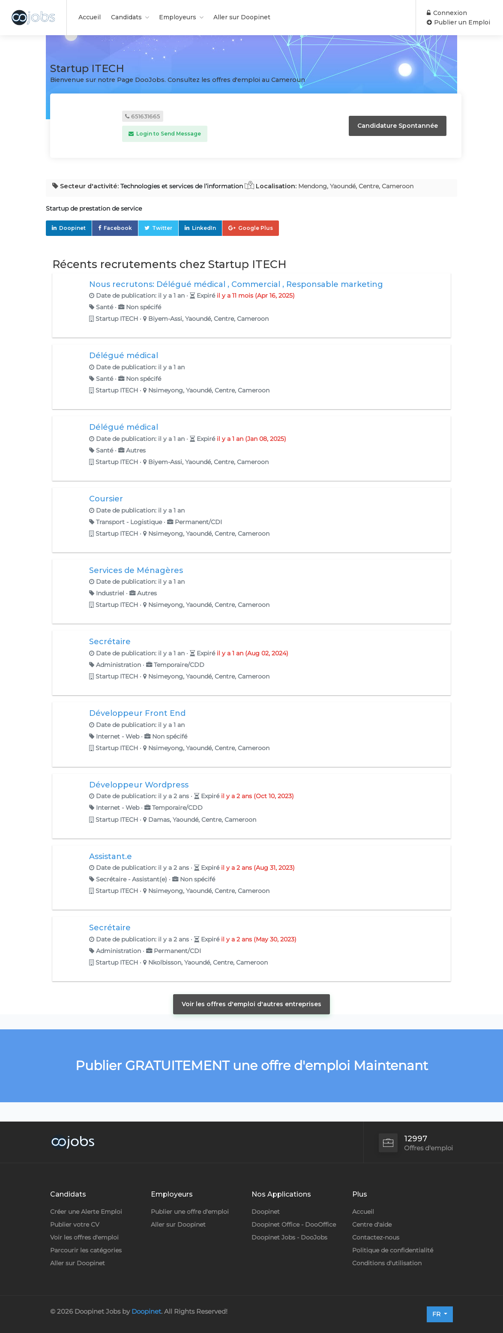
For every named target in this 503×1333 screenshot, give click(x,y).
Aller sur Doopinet (241, 17)
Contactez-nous (375, 1237)
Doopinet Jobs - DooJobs (289, 1237)
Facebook (118, 228)
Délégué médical (123, 355)
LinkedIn (204, 228)
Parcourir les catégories (86, 1250)
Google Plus (255, 228)
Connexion (447, 13)
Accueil (89, 17)
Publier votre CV (74, 1224)
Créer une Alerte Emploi (86, 1211)
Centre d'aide (372, 1224)
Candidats (126, 17)
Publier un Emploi (458, 22)
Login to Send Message (165, 133)
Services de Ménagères (136, 570)
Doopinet (72, 228)
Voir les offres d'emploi (84, 1237)
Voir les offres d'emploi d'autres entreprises (251, 1004)
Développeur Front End (137, 713)
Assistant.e (110, 856)
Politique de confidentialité (392, 1250)
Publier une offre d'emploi (190, 1211)
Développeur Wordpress (139, 785)
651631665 (142, 116)
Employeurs (177, 17)
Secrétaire (110, 641)
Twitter (162, 228)
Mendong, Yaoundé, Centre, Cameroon (355, 186)
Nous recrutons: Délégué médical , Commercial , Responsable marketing (236, 284)
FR (437, 1314)
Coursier (106, 499)
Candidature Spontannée (397, 126)
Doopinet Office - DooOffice (294, 1224)
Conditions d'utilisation (387, 1263)
